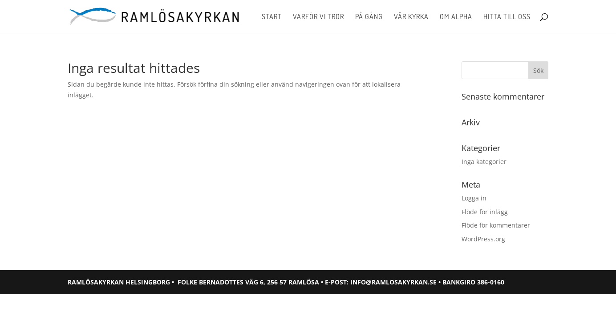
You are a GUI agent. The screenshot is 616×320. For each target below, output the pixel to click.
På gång (369, 17)
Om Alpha (456, 17)
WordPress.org (483, 239)
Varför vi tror (318, 17)
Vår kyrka (411, 17)
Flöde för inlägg (485, 212)
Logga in (474, 198)
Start (272, 17)
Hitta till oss (507, 17)
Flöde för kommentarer (496, 225)
